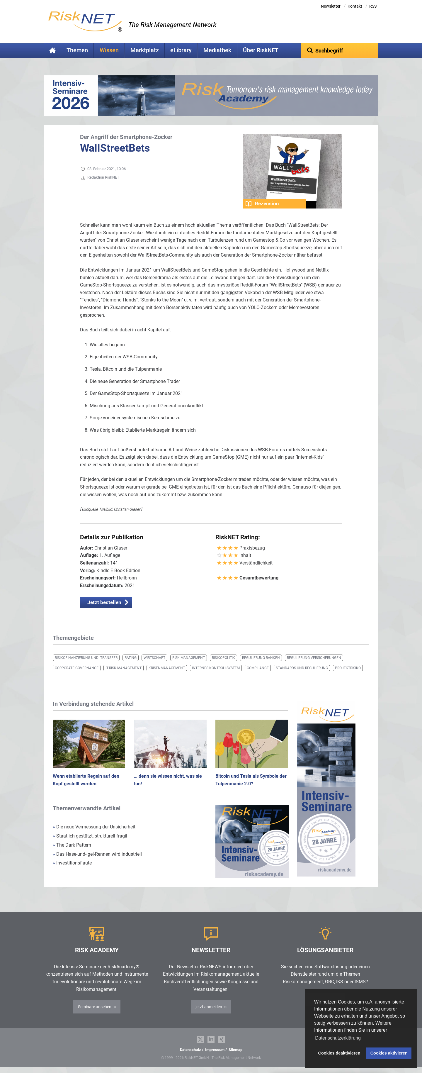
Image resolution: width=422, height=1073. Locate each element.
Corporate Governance (76, 668)
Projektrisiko (348, 668)
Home (52, 50)
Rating (131, 658)
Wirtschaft (154, 658)
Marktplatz (144, 50)
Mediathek (217, 50)
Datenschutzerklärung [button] (338, 1037)
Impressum (214, 1049)
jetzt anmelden (208, 1006)
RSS (373, 6)
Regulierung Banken (261, 658)
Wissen (109, 50)
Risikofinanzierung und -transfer (86, 658)
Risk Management (188, 658)
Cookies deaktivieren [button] (339, 1053)
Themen (77, 50)
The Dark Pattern (72, 845)
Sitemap (235, 1049)
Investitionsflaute (72, 863)
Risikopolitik (223, 658)
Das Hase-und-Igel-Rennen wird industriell (97, 854)
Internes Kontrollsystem (216, 668)
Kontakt (355, 6)
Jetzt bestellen (104, 602)
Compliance (258, 668)
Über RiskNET (260, 50)
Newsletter (331, 6)
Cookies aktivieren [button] (389, 1053)
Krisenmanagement (167, 668)
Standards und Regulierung (302, 668)
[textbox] (340, 50)
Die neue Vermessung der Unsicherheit (94, 827)
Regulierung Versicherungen (314, 658)
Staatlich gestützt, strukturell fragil (90, 836)
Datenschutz (190, 1049)
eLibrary (181, 50)
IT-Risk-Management (124, 668)
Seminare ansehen (94, 1006)
